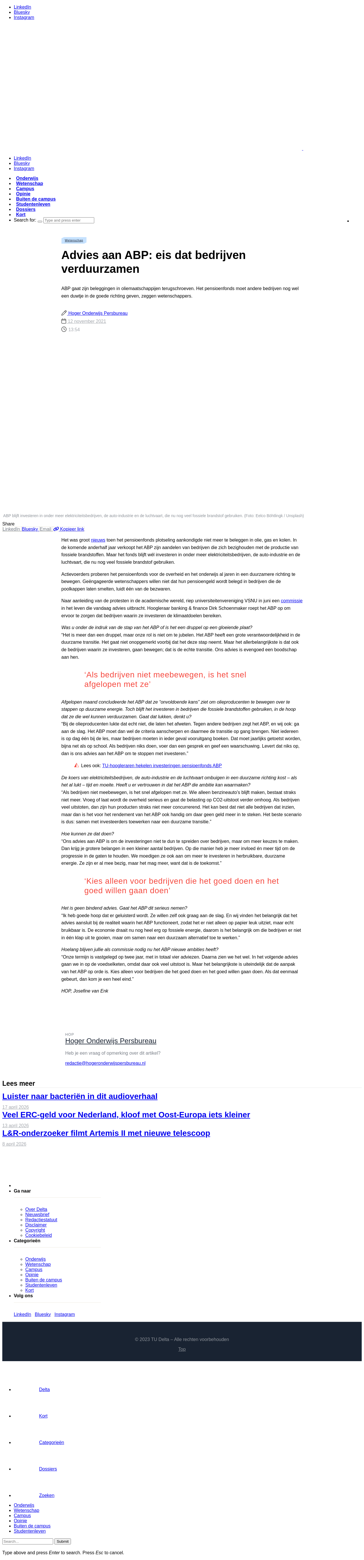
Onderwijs (27, 178)
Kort (21, 214)
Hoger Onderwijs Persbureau (97, 313)
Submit (62, 1541)
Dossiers (26, 209)
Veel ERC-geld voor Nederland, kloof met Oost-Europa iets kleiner (126, 1114)
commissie (292, 600)
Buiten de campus (36, 199)
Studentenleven (33, 204)
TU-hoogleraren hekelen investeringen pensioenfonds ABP (162, 765)
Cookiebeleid (38, 1235)
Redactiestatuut (41, 1219)
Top (182, 1349)
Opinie (23, 193)
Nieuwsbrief (37, 1214)
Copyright (35, 1230)
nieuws (98, 540)
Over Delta (36, 1209)
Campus (25, 188)
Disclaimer (36, 1224)
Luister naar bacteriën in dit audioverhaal (79, 1096)
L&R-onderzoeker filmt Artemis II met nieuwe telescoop (106, 1133)
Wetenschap (29, 183)
